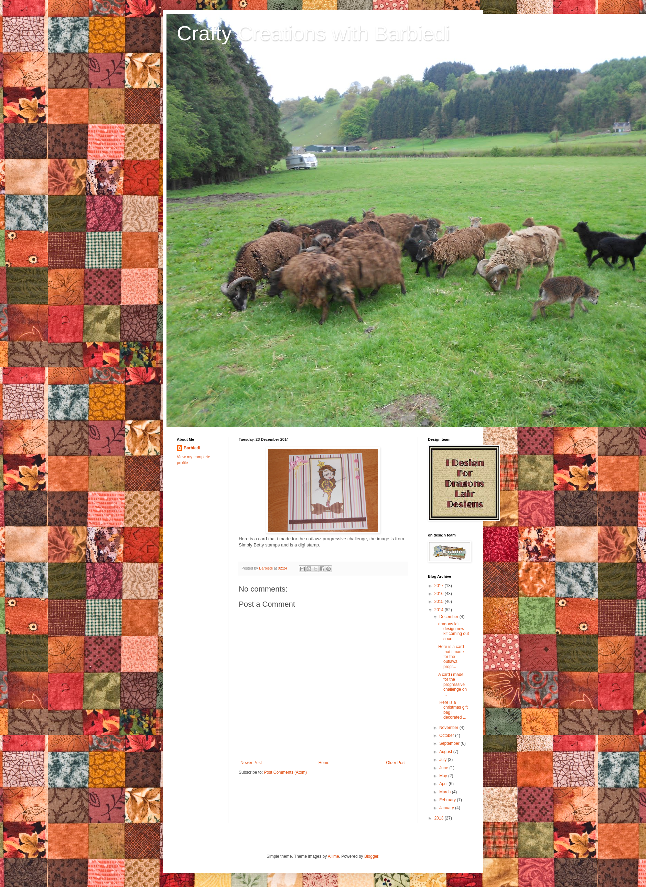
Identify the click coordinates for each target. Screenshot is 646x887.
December (449, 616)
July (443, 759)
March (445, 792)
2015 (439, 601)
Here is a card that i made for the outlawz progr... (451, 656)
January (447, 807)
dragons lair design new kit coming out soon (453, 631)
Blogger (371, 856)
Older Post (396, 762)
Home (324, 762)
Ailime (333, 856)
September (450, 743)
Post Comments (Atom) (285, 772)
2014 (439, 609)
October (447, 735)
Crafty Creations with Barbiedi (313, 33)
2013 (439, 818)
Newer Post (251, 762)
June (444, 767)
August (446, 751)
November (449, 727)
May (443, 775)
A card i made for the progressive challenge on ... (452, 684)
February (448, 799)
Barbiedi (192, 448)
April (444, 783)
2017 (439, 585)
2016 (439, 593)
